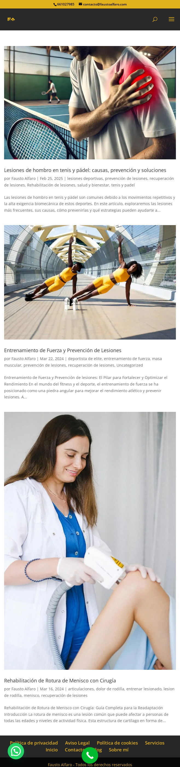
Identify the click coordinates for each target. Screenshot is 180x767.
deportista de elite (85, 358)
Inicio (52, 749)
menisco (31, 695)
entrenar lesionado (143, 688)
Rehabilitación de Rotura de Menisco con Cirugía (60, 680)
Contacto (75, 749)
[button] (16, 751)
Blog (97, 749)
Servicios (154, 743)
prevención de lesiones (126, 178)
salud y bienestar (93, 185)
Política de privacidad (34, 743)
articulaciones (81, 688)
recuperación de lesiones (91, 365)
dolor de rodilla (110, 688)
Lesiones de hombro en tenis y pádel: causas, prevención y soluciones (85, 170)
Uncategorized (130, 365)
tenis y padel (123, 185)
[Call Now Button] (90, 755)
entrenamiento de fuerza (127, 358)
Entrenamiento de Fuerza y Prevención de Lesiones (62, 350)
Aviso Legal (77, 743)
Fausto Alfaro (23, 178)
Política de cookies (117, 743)
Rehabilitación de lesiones (51, 185)
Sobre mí (119, 749)
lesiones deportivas (85, 178)
